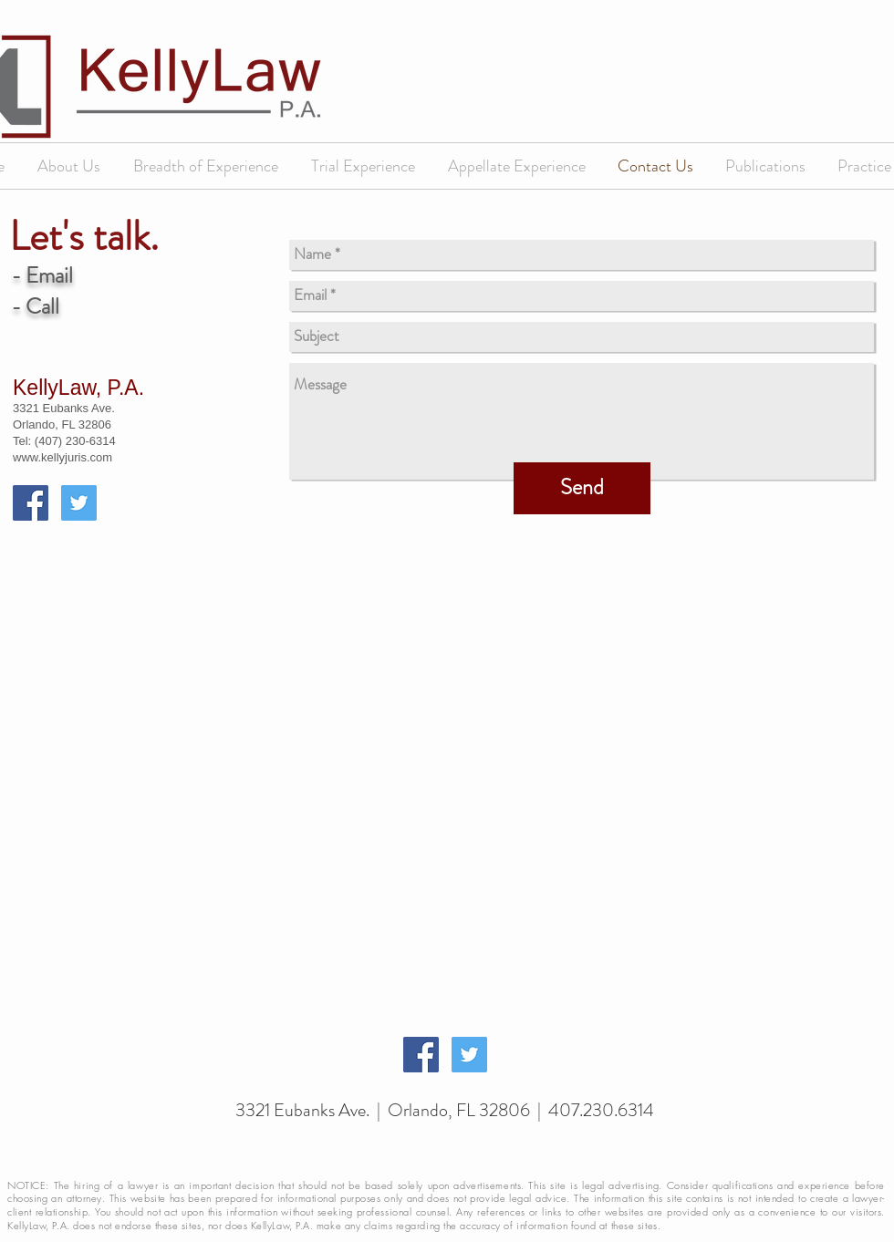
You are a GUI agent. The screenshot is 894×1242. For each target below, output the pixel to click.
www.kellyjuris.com (62, 457)
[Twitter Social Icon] (79, 503)
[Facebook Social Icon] (30, 503)
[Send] (582, 488)
